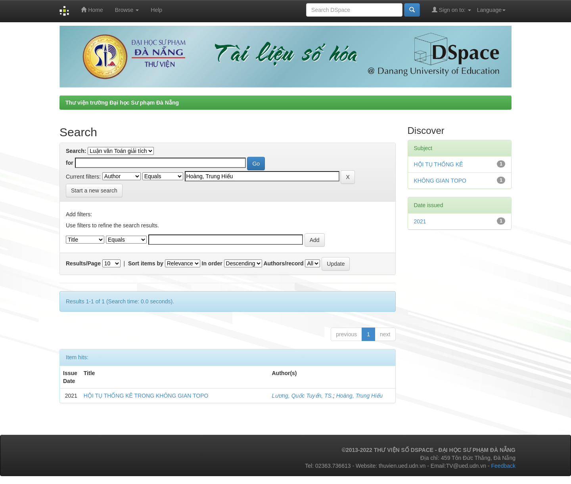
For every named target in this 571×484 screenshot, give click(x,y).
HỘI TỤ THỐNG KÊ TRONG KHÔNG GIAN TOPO (146, 396)
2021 (420, 221)
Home (92, 9)
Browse (127, 10)
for (69, 163)
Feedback (503, 466)
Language (491, 10)
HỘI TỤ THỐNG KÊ (438, 164)
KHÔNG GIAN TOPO (440, 180)
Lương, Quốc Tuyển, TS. (302, 396)
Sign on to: (451, 9)
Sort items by (145, 263)
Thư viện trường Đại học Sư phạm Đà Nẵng (122, 102)
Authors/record (283, 263)
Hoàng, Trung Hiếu (359, 396)
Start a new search (94, 190)
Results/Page (83, 263)
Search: (76, 151)
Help (156, 10)
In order (212, 263)
